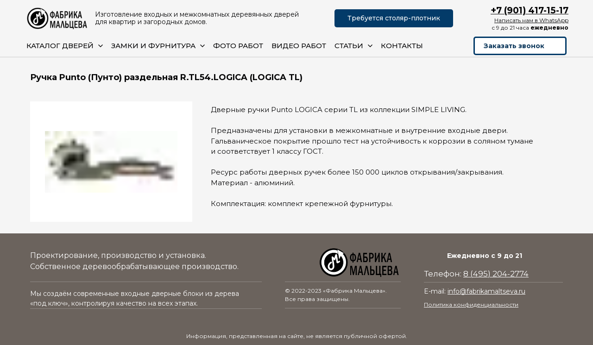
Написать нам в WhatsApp (531, 20)
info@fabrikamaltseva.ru (486, 291)
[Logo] (57, 18)
